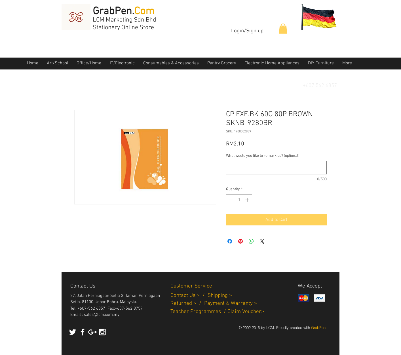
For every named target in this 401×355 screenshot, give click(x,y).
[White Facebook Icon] (82, 332)
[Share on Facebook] (229, 241)
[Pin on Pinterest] (240, 241)
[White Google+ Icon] (92, 332)
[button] (283, 29)
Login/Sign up (247, 31)
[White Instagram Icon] (102, 332)
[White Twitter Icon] (72, 332)
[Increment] (247, 200)
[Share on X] (262, 241)
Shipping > (220, 295)
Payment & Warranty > (230, 303)
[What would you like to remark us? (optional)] (276, 168)
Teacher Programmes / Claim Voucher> (217, 311)
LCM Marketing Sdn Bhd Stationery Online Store (124, 23)
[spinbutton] (239, 200)
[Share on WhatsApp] (251, 241)
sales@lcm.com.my (101, 314)
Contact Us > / (189, 295)
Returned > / (187, 303)
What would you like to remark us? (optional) (262, 155)
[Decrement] (230, 200)
